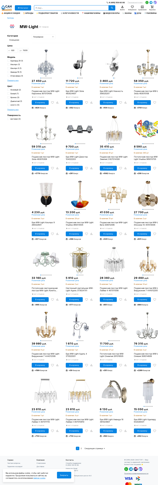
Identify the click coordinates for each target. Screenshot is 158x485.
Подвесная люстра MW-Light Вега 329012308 (113, 223)
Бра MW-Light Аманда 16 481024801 (111, 420)
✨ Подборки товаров (47, 13)
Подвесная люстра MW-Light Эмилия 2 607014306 (113, 158)
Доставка (40, 466)
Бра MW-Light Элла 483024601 (75, 92)
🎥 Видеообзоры (111, 13)
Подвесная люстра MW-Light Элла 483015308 (45, 158)
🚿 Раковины (150, 13)
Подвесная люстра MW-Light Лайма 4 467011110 (45, 420)
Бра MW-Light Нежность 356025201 (111, 92)
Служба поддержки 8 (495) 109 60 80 (73, 464)
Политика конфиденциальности (136, 473)
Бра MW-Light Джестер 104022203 (77, 158)
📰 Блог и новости (70, 13)
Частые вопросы (13, 463)
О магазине (41, 463)
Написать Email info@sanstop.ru (72, 469)
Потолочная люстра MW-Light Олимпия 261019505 (112, 355)
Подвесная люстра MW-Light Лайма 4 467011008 (113, 289)
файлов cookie (39, 478)
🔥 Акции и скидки (10, 13)
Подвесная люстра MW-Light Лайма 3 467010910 (79, 420)
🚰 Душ (137, 13)
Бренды (10, 18)
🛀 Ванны (127, 13)
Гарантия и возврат (14, 466)
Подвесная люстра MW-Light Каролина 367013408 (45, 92)
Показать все (13, 80)
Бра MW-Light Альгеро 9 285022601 (43, 223)
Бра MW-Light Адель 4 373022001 (76, 355)
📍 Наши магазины (91, 13)
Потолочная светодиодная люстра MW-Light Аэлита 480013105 (45, 289)
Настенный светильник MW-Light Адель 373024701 (79, 289)
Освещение (14, 40)
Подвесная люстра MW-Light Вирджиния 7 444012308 (45, 355)
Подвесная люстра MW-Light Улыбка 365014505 (79, 223)
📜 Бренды (28, 13)
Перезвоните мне (135, 2)
